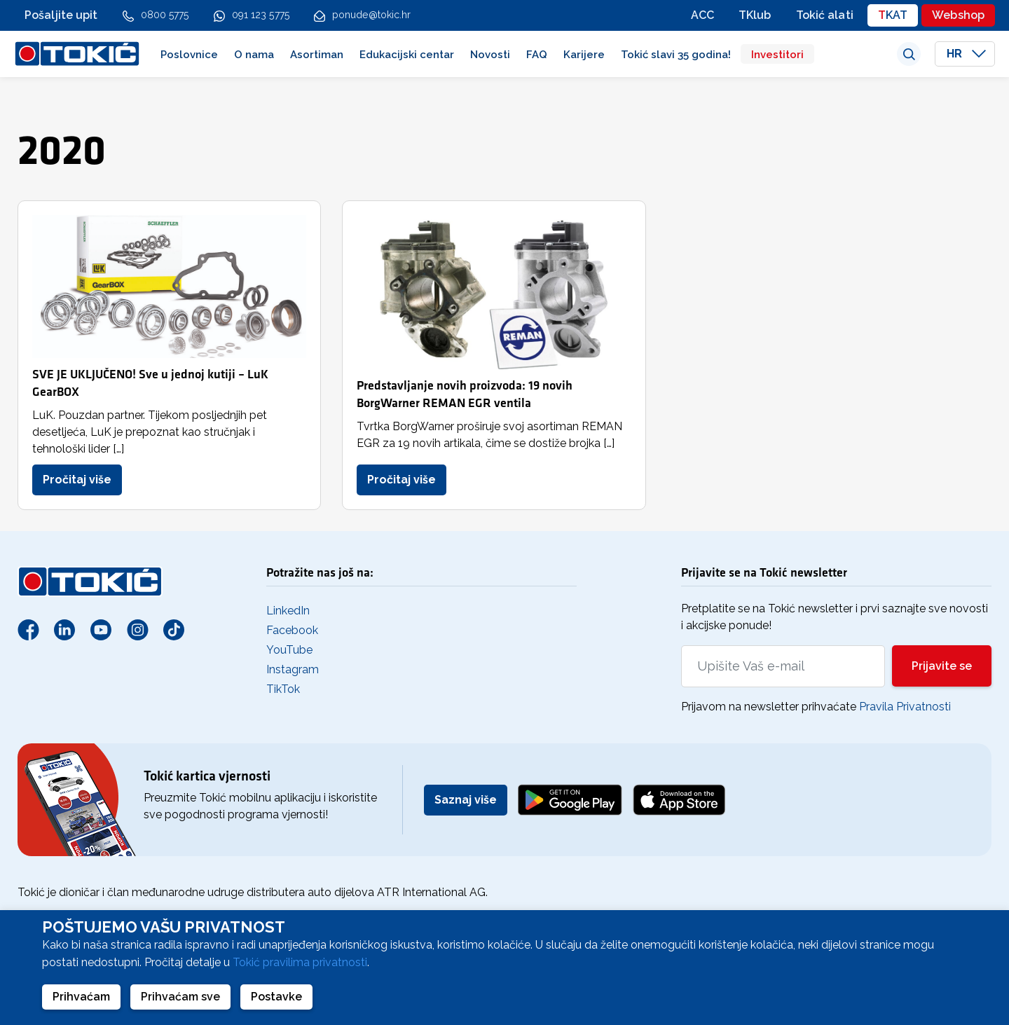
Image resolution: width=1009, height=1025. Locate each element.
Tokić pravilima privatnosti (300, 962)
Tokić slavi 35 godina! (676, 54)
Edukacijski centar (406, 54)
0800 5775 (165, 14)
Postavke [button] (276, 996)
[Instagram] (137, 629)
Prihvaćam (81, 996)
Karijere (584, 54)
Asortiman (316, 54)
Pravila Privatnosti (905, 706)
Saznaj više (465, 799)
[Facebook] (28, 629)
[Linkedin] (64, 629)
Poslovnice (189, 54)
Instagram (292, 669)
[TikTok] (173, 629)
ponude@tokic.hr (371, 14)
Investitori (777, 54)
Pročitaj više (77, 479)
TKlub (755, 15)
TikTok (283, 689)
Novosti (490, 54)
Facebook (292, 630)
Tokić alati (824, 15)
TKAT (892, 15)
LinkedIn (288, 610)
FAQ (536, 54)
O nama (254, 54)
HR (966, 53)
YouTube (289, 649)
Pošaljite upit (61, 15)
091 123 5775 (260, 14)
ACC (702, 15)
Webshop (958, 15)
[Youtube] (100, 629)
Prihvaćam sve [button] (180, 996)
